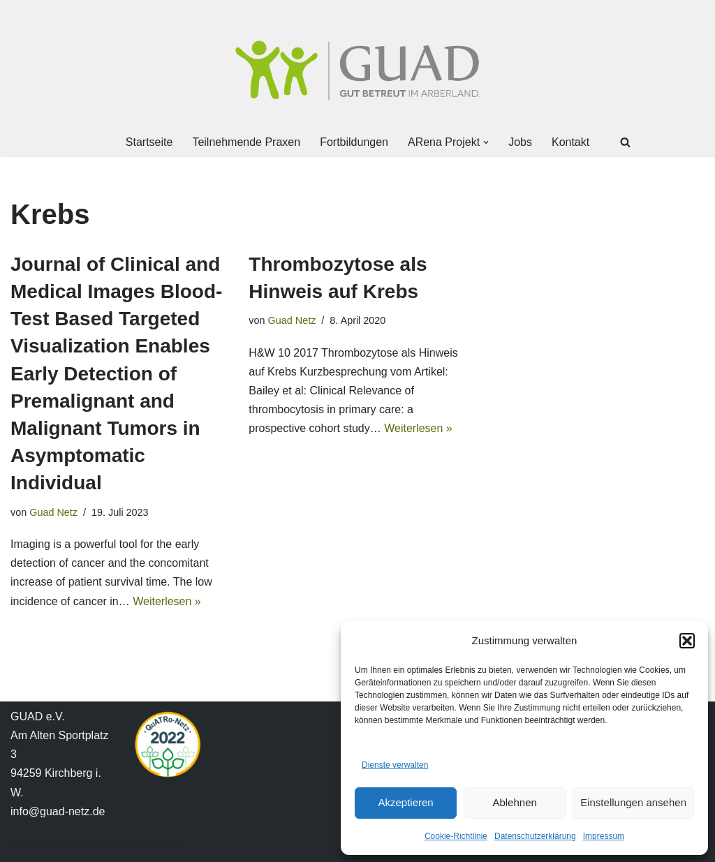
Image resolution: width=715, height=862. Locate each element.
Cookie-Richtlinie (456, 836)
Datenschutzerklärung (535, 836)
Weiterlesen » (167, 601)
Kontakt (570, 142)
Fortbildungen (354, 142)
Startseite (149, 142)
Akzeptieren (405, 802)
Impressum (603, 836)
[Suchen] (625, 142)
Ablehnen (514, 802)
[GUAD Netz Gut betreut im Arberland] (357, 70)
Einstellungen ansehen (633, 802)
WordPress (151, 844)
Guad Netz (53, 512)
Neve (23, 844)
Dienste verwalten (395, 765)
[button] (687, 641)
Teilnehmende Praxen (246, 142)
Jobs (520, 142)
